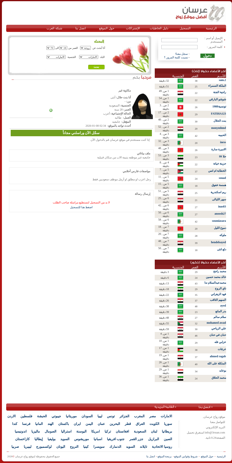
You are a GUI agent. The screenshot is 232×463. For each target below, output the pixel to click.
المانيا (39, 424)
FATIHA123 (218, 113)
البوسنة (81, 431)
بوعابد (222, 370)
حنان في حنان (217, 335)
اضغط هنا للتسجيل (81, 207)
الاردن (11, 416)
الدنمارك (115, 446)
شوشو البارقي (217, 99)
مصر (152, 416)
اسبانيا (98, 439)
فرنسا (26, 424)
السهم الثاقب (218, 300)
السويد (64, 439)
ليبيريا (27, 446)
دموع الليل (220, 228)
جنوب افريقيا (116, 439)
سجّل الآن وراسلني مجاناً (81, 133)
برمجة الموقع (165, 456)
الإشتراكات (133, 28)
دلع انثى (221, 249)
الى (57, 47)
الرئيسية (211, 28)
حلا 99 (222, 156)
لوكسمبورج (44, 446)
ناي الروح (220, 288)
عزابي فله (220, 342)
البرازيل (153, 439)
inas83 (222, 206)
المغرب (139, 416)
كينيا (86, 446)
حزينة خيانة (219, 163)
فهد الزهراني (218, 294)
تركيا (108, 431)
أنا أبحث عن (98, 47)
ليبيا (99, 416)
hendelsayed (218, 242)
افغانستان (122, 431)
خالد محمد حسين (216, 277)
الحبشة (42, 416)
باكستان (63, 424)
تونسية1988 (219, 106)
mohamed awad (216, 322)
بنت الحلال (219, 120)
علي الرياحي (218, 328)
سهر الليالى (219, 199)
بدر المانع (220, 311)
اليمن (89, 424)
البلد (102, 56)
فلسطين (26, 416)
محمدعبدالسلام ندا (215, 282)
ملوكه (222, 235)
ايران (77, 424)
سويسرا (99, 446)
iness (223, 142)
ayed (223, 305)
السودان (87, 416)
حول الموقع (106, 28)
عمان (101, 424)
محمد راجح (219, 271)
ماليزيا (35, 431)
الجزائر (124, 416)
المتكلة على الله (216, 363)
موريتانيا (71, 416)
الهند (50, 424)
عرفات (222, 349)
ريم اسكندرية (218, 192)
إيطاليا (38, 439)
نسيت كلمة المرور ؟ (176, 57)
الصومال (50, 431)
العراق (140, 424)
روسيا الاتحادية (162, 446)
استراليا (66, 431)
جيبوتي (56, 416)
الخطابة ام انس (217, 170)
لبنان (154, 431)
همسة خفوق (219, 185)
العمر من (73, 47)
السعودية (140, 431)
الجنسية (72, 56)
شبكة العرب (54, 28)
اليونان (60, 446)
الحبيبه (222, 135)
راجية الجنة (219, 92)
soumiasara (219, 220)
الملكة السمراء (217, 85)
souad (222, 178)
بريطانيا (167, 431)
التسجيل (185, 28)
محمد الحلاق (219, 377)
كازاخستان (22, 439)
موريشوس (81, 439)
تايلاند (143, 446)
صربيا (15, 446)
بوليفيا (52, 439)
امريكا (95, 431)
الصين (168, 439)
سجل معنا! (181, 53)
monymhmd (218, 128)
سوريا (168, 424)
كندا (14, 424)
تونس (111, 416)
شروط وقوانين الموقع (186, 456)
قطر (128, 424)
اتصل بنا (80, 28)
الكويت (154, 424)
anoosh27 (220, 213)
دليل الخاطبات (159, 28)
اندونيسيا (21, 431)
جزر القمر (136, 439)
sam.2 (222, 80)
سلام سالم (219, 317)
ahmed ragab (218, 356)
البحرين (115, 424)
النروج (74, 446)
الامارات (166, 416)
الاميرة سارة (218, 149)
